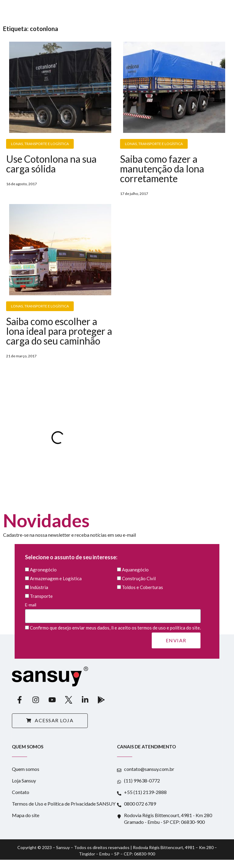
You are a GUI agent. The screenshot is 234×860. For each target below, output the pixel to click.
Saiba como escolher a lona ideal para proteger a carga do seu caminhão (59, 331)
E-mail (113, 610)
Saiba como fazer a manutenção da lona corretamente (162, 168)
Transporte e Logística (46, 143)
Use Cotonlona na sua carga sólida (51, 164)
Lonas (17, 143)
